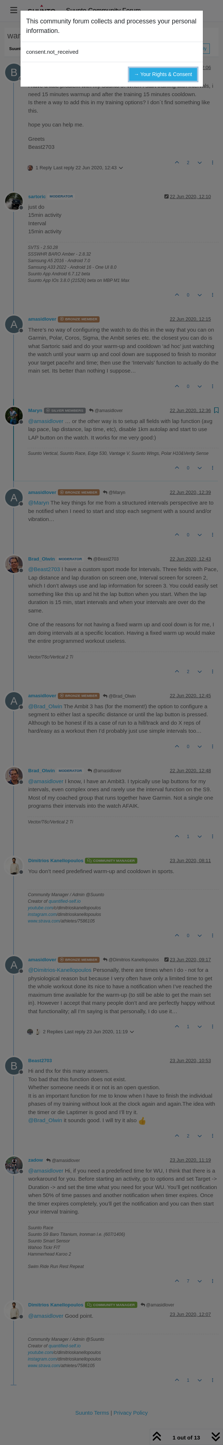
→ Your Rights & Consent (163, 74)
